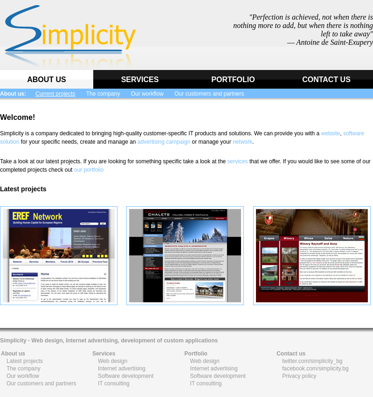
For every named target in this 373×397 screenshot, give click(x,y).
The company (103, 94)
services (238, 161)
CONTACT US (326, 80)
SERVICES (140, 80)
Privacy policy (299, 376)
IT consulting (114, 383)
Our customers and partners (209, 94)
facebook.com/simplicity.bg (315, 368)
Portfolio (196, 353)
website (330, 133)
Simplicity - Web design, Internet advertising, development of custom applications (109, 340)
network (242, 142)
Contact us (290, 353)
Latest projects (25, 361)
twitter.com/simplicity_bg (312, 361)
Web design (112, 361)
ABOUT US (46, 80)
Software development (125, 376)
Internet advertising (121, 368)
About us (13, 353)
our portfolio (89, 170)
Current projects (55, 94)
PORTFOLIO (233, 80)
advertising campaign (164, 142)
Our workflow (147, 94)
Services (103, 353)
